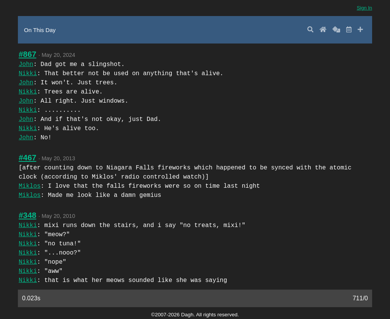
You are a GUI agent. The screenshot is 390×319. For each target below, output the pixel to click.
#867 (27, 54)
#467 (27, 157)
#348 (27, 215)
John (26, 64)
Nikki (28, 73)
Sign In (364, 8)
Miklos (30, 186)
